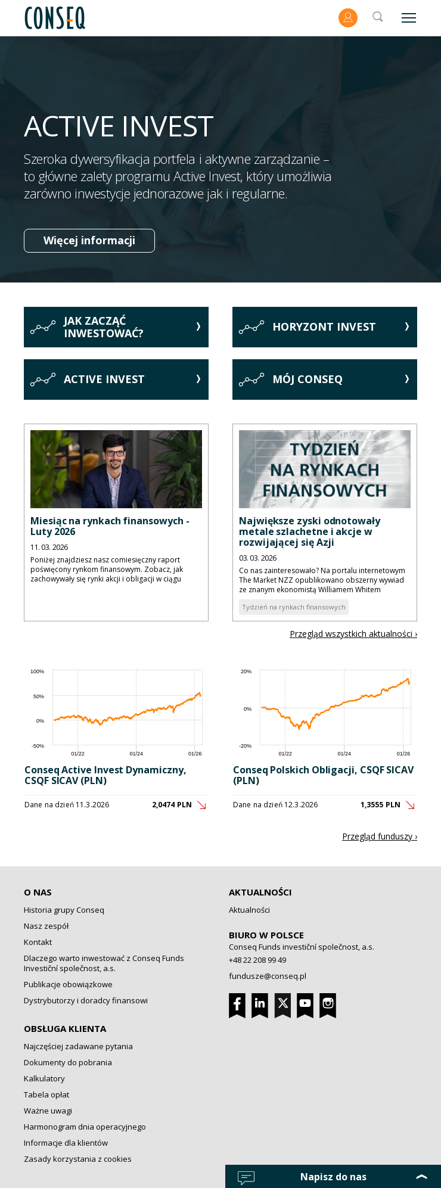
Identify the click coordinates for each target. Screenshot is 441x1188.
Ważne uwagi (48, 1110)
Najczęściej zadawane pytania (78, 1046)
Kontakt (38, 942)
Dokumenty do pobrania (68, 1062)
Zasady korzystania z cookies (78, 1158)
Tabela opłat (46, 1094)
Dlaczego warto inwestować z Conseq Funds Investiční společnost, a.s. (104, 963)
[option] (220, 159)
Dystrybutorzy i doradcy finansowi (86, 1000)
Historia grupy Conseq (64, 909)
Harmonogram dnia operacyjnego (85, 1126)
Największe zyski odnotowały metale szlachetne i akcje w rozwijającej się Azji (309, 531)
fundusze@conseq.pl (267, 976)
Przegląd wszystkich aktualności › (353, 633)
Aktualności (260, 892)
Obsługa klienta (65, 1028)
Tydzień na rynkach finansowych (294, 606)
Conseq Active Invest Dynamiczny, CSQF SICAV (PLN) (105, 775)
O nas (38, 892)
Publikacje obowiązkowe (68, 984)
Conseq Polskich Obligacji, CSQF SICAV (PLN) (323, 775)
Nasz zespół (46, 925)
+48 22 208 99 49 (257, 959)
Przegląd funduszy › (379, 836)
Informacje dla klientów (66, 1142)
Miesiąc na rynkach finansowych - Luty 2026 (109, 526)
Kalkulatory (44, 1078)
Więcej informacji (89, 240)
